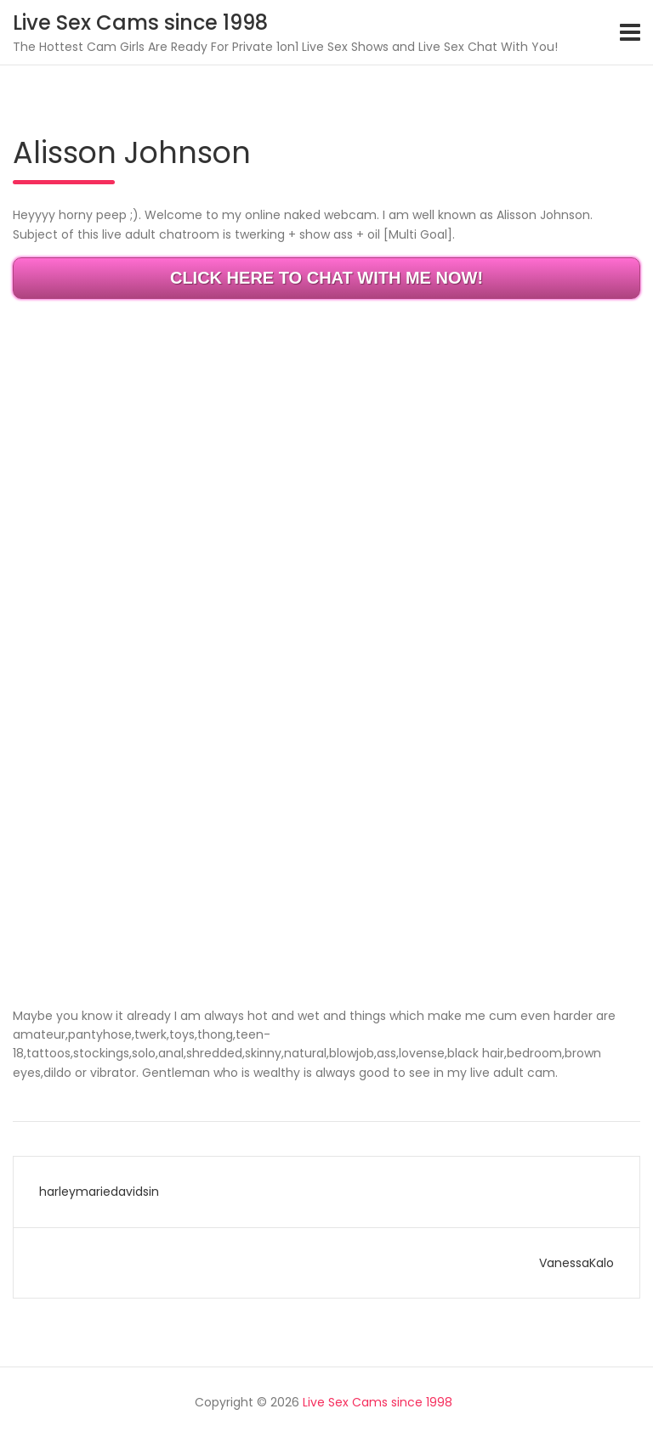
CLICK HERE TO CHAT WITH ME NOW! (326, 277)
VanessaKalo (576, 1262)
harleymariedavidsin (99, 1191)
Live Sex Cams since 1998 (140, 22)
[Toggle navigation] (630, 32)
